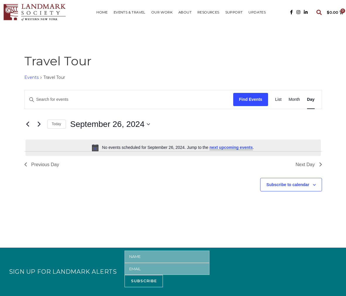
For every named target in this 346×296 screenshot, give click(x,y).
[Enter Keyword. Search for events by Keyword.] (129, 99)
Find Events (250, 99)
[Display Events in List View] (278, 99)
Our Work (162, 12)
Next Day (309, 164)
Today (56, 124)
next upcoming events (231, 147)
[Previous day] (27, 124)
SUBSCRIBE (144, 280)
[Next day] (39, 124)
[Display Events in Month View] (294, 99)
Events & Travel (130, 12)
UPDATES (257, 12)
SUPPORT (234, 12)
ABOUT (185, 12)
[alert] (173, 148)
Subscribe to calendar (287, 184)
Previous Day (41, 164)
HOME (102, 12)
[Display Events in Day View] (311, 99)
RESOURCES (208, 12)
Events (31, 77)
